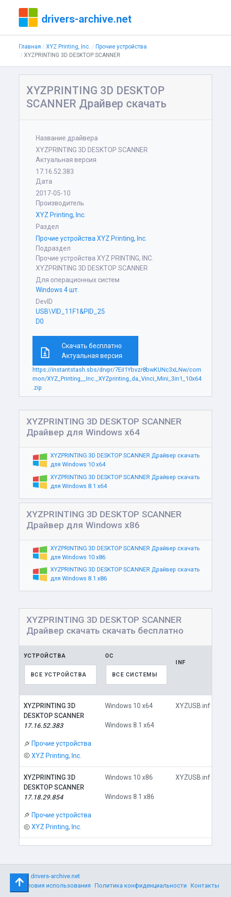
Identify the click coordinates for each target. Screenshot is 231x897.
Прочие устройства (121, 46)
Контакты (205, 885)
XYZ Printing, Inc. (68, 46)
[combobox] (60, 675)
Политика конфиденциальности (141, 885)
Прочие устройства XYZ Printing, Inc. (91, 238)
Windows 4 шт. (57, 290)
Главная (30, 46)
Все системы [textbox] (135, 674)
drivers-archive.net (86, 19)
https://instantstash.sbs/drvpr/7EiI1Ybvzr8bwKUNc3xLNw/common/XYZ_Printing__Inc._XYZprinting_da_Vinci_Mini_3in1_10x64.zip (116, 378)
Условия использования (55, 885)
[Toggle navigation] (19, 882)
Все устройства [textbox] (59, 674)
